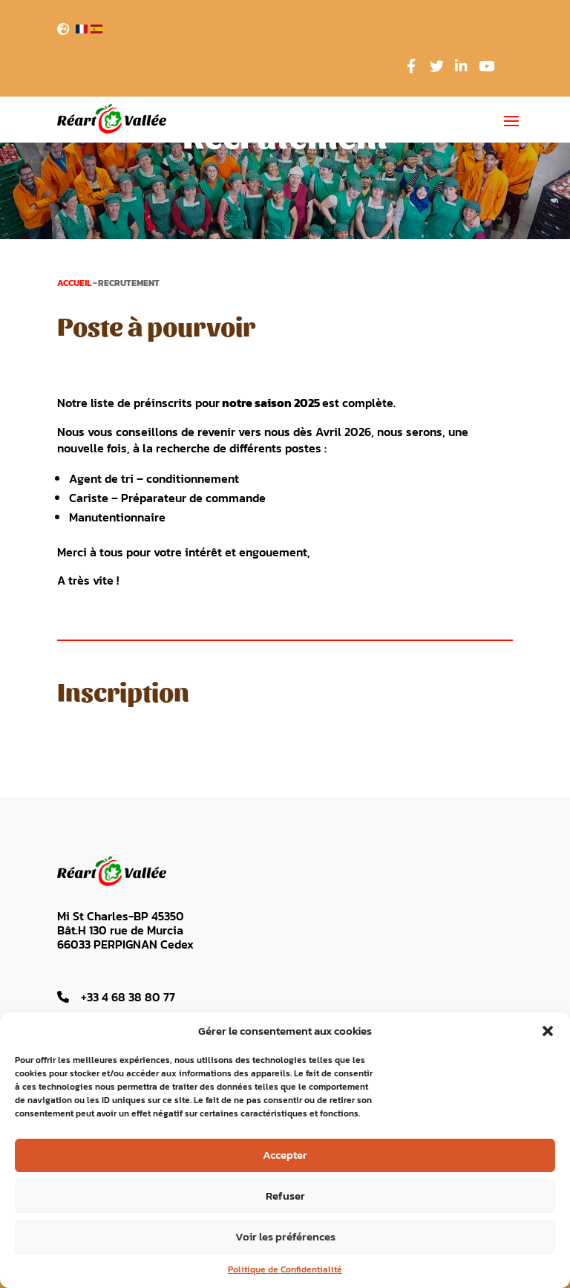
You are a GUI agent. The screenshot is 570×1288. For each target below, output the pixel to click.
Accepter (285, 1154)
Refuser (285, 1195)
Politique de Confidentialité (285, 1269)
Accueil (74, 283)
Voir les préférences (285, 1236)
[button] (547, 1031)
